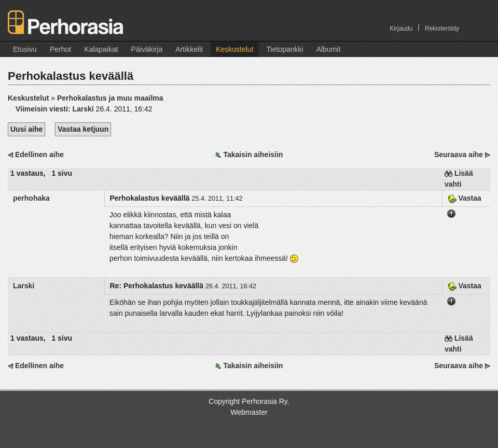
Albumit (328, 49)
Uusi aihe (26, 129)
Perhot (60, 49)
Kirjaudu (401, 28)
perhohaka (31, 198)
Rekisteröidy (442, 28)
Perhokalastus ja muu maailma (110, 98)
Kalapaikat (101, 49)
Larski (23, 286)
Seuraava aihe (458, 154)
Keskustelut (234, 49)
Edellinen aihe (39, 154)
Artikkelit (189, 49)
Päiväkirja (147, 49)
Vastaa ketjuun (83, 129)
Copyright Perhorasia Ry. (249, 401)
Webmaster (248, 412)
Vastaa (464, 198)
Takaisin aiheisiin (253, 154)
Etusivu (25, 49)
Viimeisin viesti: (56, 109)
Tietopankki (285, 49)
